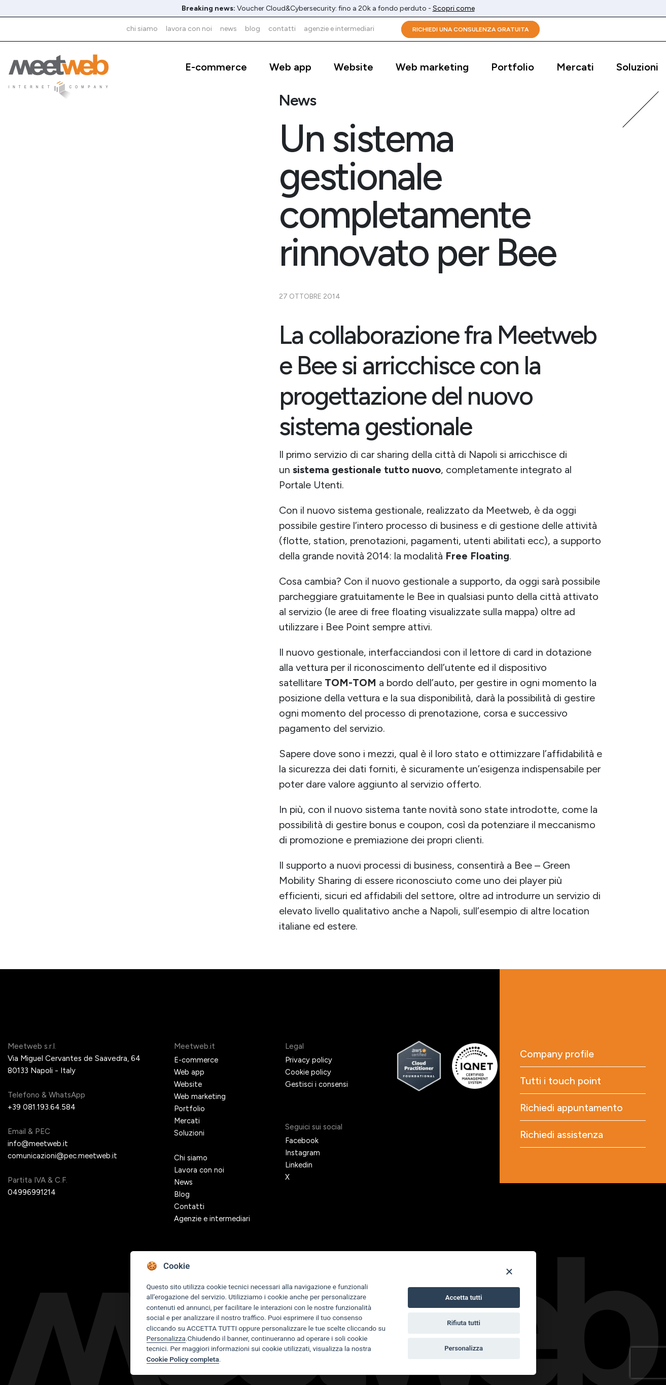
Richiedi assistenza (562, 1136)
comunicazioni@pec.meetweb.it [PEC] (64, 1155)
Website (353, 67)
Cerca (387, 29)
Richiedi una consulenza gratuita (470, 29)
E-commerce (216, 67)
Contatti (282, 28)
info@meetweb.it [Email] (39, 1143)
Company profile (558, 1054)
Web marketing (432, 67)
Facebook (302, 1140)
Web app (290, 67)
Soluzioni (637, 67)
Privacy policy (309, 1059)
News (228, 28)
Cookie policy (308, 1072)
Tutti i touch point (561, 1082)
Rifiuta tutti (463, 1323)
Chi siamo (142, 28)
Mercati (575, 67)
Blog (252, 28)
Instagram (302, 1152)
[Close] (509, 1271)
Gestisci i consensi (317, 1084)
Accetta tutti (463, 1297)
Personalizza (166, 1338)
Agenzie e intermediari (339, 28)
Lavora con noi (189, 28)
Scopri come (454, 8)
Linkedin (299, 1164)
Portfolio (512, 67)
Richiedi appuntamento (572, 1109)
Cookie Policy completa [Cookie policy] (183, 1359)
